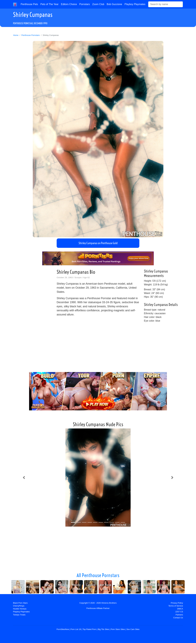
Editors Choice (69, 4)
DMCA (180, 609)
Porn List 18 (76, 629)
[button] (24, 477)
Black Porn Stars (20, 603)
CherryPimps (18, 606)
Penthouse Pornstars (30, 35)
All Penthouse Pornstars (98, 575)
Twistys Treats (19, 615)
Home (15, 35)
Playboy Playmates (134, 4)
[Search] (165, 4)
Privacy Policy (177, 603)
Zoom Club (98, 4)
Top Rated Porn (89, 629)
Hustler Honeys (19, 609)
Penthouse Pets (29, 4)
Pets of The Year (49, 4)
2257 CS (179, 611)
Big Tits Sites (103, 629)
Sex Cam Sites (132, 629)
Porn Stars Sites (118, 629)
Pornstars (84, 4)
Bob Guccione (114, 4)
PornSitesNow (63, 629)
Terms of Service (175, 606)
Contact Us (178, 617)
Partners (179, 615)
